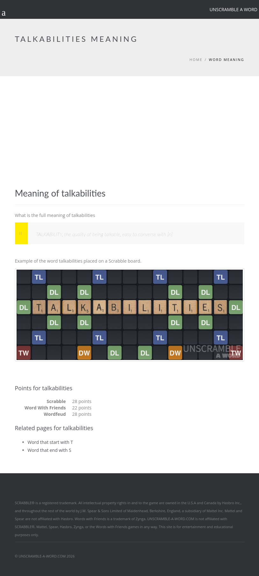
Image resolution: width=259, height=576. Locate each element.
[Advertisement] (129, 124)
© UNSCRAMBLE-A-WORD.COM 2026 (45, 556)
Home (196, 59)
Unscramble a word (233, 9)
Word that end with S (49, 450)
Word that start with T (50, 442)
